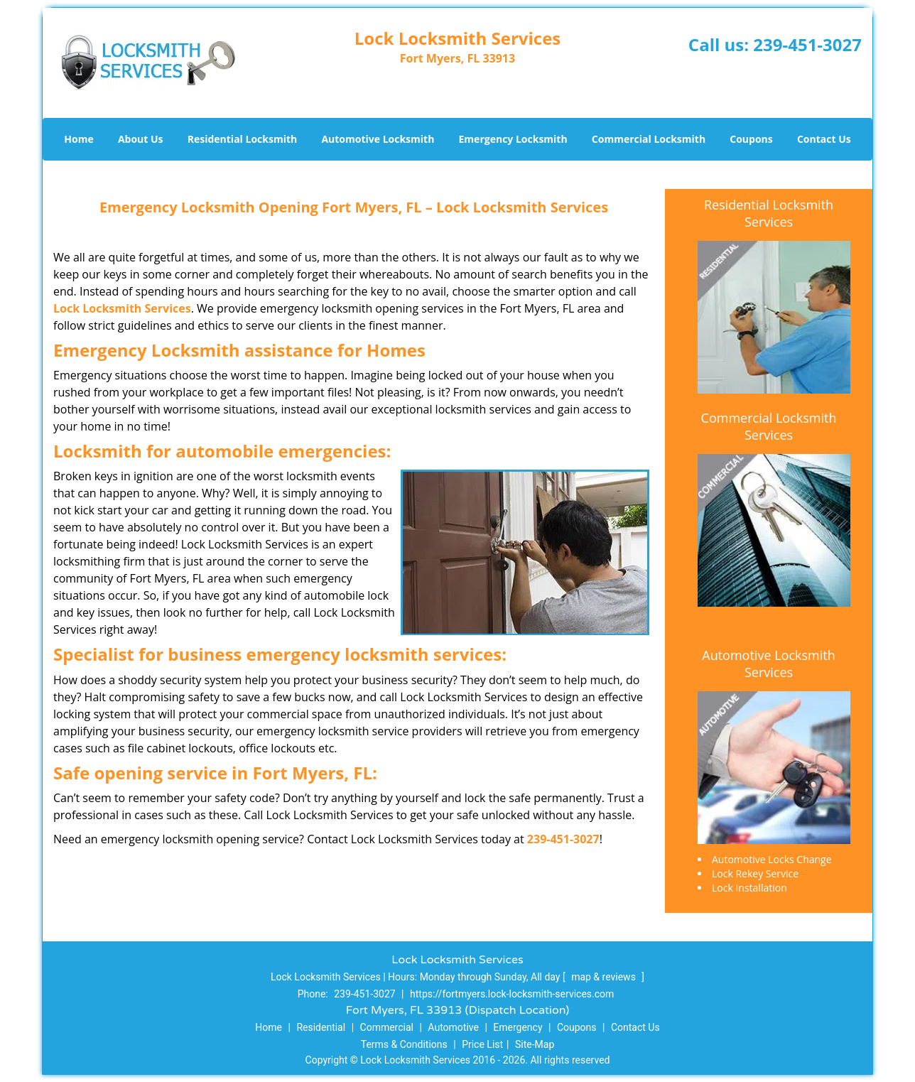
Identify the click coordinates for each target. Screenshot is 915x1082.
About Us (140, 139)
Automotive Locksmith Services (768, 664)
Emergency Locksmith (513, 139)
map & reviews (604, 977)
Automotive (453, 1027)
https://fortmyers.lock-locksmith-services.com (512, 994)
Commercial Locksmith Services (769, 426)
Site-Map (534, 1044)
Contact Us (824, 139)
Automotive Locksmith (377, 139)
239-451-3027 (807, 44)
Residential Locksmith (243, 139)
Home (78, 139)
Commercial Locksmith (648, 139)
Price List (482, 1044)
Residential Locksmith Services (768, 213)
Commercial (386, 1027)
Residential (320, 1027)
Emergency (517, 1027)
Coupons (751, 139)
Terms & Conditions (404, 1044)
